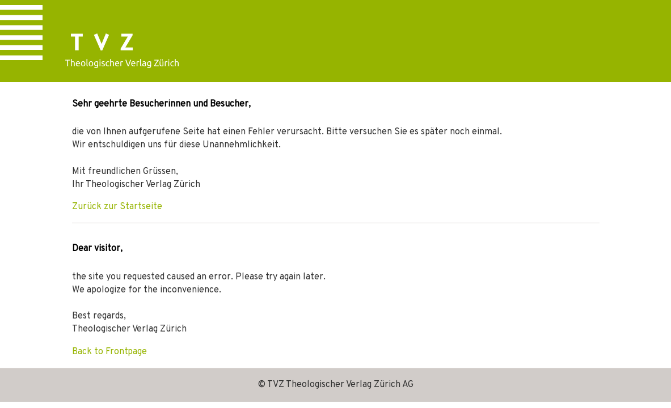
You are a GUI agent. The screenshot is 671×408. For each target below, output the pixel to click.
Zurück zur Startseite (117, 206)
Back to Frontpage (109, 352)
